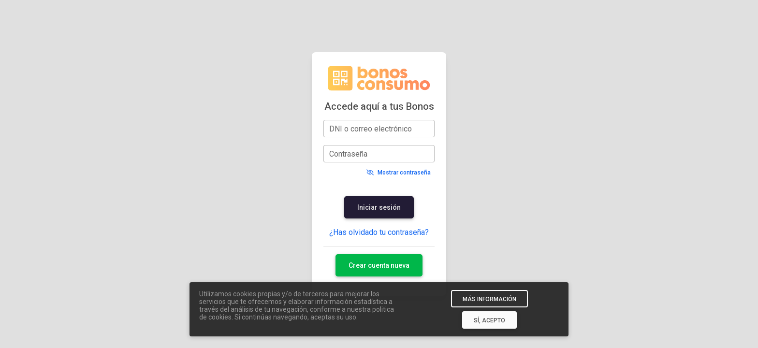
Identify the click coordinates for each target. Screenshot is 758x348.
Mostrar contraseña (398, 172)
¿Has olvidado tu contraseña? (379, 232)
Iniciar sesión (379, 207)
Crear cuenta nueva (379, 265)
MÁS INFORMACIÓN (489, 299)
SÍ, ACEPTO (489, 320)
